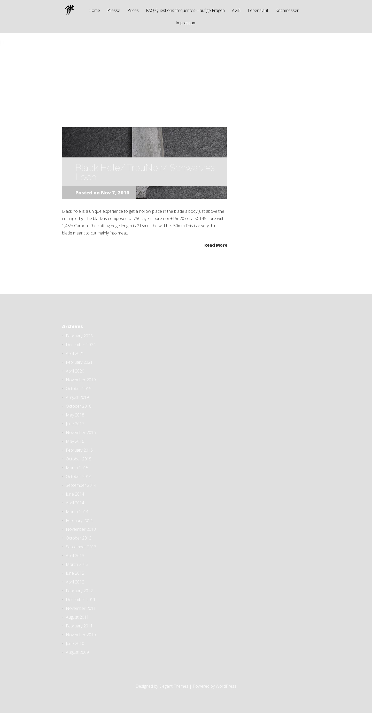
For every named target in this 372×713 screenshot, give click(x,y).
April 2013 (75, 555)
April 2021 (75, 353)
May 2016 (75, 441)
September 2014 (81, 485)
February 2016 (79, 450)
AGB (236, 10)
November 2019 (81, 380)
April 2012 (75, 582)
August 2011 (77, 617)
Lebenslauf (258, 10)
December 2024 (81, 344)
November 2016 (81, 432)
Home (94, 10)
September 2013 (81, 547)
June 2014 (75, 494)
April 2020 (75, 371)
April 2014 (75, 503)
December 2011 (81, 599)
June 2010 (75, 643)
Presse (113, 10)
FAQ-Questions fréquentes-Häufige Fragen (185, 10)
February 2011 (79, 626)
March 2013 (77, 564)
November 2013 (81, 529)
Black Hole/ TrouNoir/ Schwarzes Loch (145, 172)
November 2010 (81, 635)
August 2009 (77, 652)
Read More (215, 244)
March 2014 (77, 511)
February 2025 (79, 336)
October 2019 (78, 388)
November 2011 (81, 608)
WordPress (226, 686)
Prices (133, 10)
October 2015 (78, 459)
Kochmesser (287, 10)
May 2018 (75, 415)
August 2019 (77, 397)
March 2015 (77, 468)
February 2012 (79, 591)
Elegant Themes (173, 686)
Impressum (186, 23)
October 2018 (78, 406)
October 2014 (78, 476)
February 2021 (79, 362)
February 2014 (79, 520)
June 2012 (75, 573)
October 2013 (78, 538)
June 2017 (75, 424)
